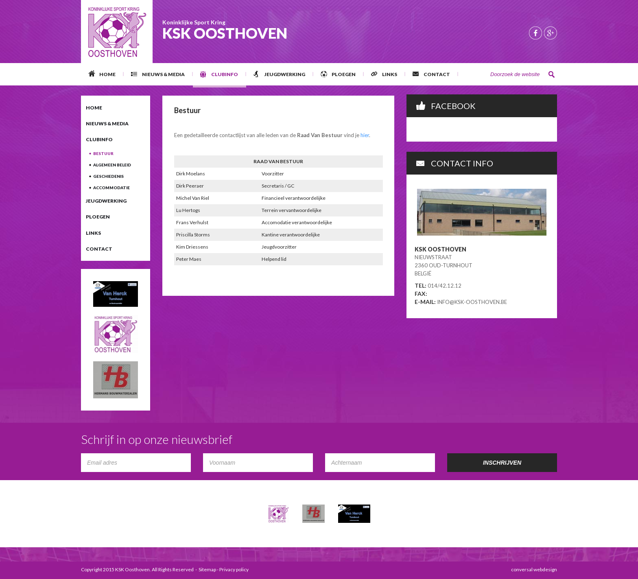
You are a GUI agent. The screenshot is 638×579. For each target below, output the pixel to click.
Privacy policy (234, 569)
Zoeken (551, 74)
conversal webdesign (534, 569)
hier (365, 135)
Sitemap (207, 569)
